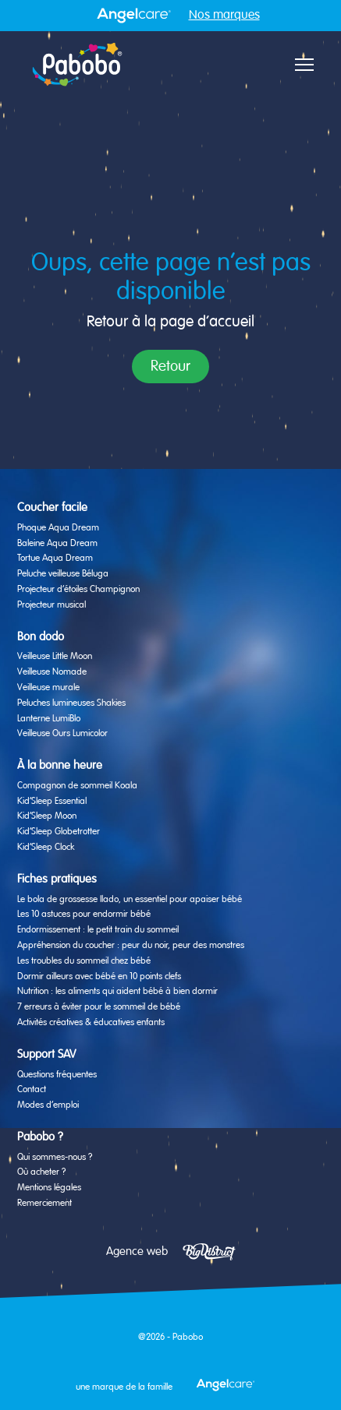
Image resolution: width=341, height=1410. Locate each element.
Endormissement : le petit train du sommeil (98, 930)
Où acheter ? (41, 1172)
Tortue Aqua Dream (55, 558)
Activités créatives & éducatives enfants (91, 1023)
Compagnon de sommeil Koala (77, 786)
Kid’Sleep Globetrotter (58, 832)
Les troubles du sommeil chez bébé (84, 961)
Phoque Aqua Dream (58, 528)
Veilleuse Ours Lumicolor (62, 733)
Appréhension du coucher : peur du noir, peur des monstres (130, 945)
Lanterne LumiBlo (48, 719)
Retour (170, 366)
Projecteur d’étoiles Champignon (78, 589)
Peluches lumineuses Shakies (71, 703)
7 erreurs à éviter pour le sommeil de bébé (98, 1007)
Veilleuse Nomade (52, 672)
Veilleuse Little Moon (54, 656)
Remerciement (44, 1203)
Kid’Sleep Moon (46, 816)
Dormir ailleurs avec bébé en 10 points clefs (99, 977)
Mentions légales (49, 1188)
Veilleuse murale (48, 688)
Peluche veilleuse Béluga (62, 574)
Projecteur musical (51, 605)
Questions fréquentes (57, 1075)
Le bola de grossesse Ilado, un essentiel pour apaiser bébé (129, 899)
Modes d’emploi (48, 1105)
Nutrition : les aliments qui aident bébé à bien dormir (117, 991)
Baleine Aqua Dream (57, 543)
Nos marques (224, 15)
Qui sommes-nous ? (54, 1157)
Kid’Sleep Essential (52, 801)
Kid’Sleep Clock (45, 847)
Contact (31, 1090)
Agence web (137, 1251)
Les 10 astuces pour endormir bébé (84, 914)
